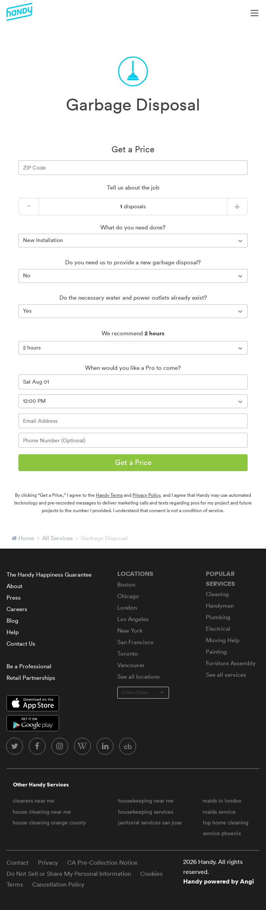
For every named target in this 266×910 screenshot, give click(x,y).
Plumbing (218, 617)
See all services (226, 674)
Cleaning (217, 594)
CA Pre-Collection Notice (102, 862)
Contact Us (21, 643)
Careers (17, 609)
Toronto (127, 653)
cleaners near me (33, 800)
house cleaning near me (42, 811)
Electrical (218, 628)
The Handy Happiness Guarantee (49, 574)
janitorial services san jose (150, 822)
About (14, 586)
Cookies (151, 873)
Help (13, 632)
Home (26, 538)
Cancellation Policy (58, 884)
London (127, 607)
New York (130, 630)
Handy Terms (109, 495)
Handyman (220, 605)
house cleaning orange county (49, 822)
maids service (219, 811)
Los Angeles (133, 619)
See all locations (138, 676)
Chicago (128, 596)
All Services (57, 538)
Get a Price (133, 462)
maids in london (222, 800)
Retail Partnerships (31, 677)
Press (14, 597)
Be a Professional (29, 666)
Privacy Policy (146, 495)
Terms (15, 884)
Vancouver (131, 665)
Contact (18, 862)
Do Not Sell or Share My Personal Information (69, 873)
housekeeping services (145, 811)
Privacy (48, 862)
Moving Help (223, 640)
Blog (12, 620)
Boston (126, 584)
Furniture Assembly (231, 663)
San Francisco (135, 642)
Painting (216, 651)
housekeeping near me (146, 800)
